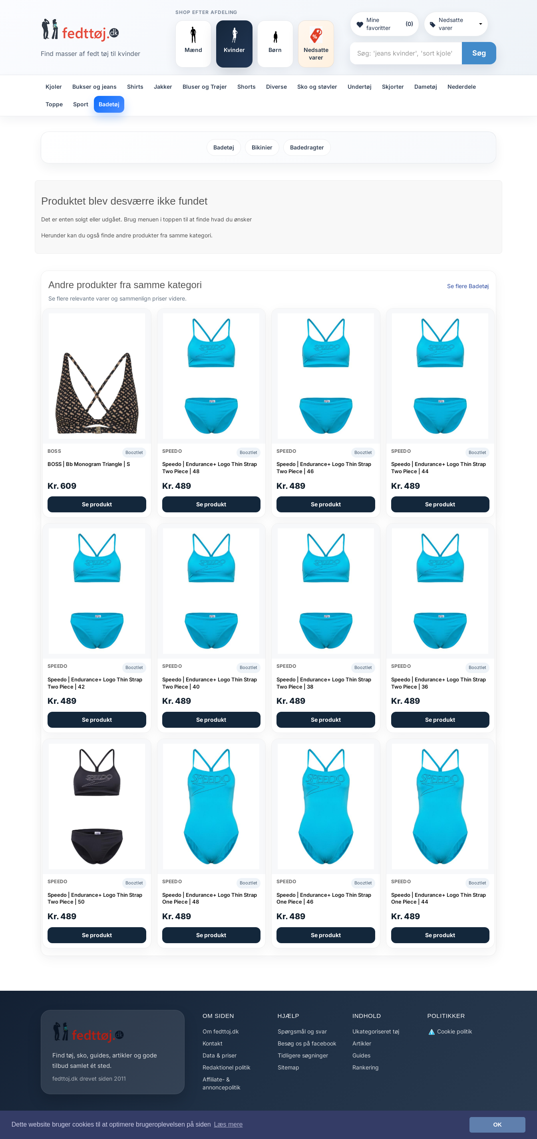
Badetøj (109, 104)
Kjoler (54, 86)
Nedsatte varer (456, 23)
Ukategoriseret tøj (375, 1031)
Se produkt (97, 504)
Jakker (163, 86)
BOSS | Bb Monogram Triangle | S (89, 464)
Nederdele (462, 86)
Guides (361, 1055)
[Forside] (80, 30)
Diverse (276, 86)
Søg (479, 53)
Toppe (54, 104)
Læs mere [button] (228, 1124)
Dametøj (425, 86)
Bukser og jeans (94, 86)
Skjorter (393, 86)
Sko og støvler (317, 86)
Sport (80, 104)
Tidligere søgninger (303, 1055)
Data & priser (220, 1055)
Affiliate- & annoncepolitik (222, 1083)
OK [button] (497, 1124)
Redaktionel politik (227, 1067)
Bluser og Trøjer (205, 86)
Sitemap (288, 1067)
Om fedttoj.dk (221, 1031)
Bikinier (262, 147)
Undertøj (360, 86)
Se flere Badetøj (468, 286)
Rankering (365, 1067)
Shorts (246, 86)
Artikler (361, 1043)
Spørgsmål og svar (302, 1031)
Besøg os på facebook (307, 1043)
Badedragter (307, 147)
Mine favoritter (384, 23)
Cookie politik (450, 1031)
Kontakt (213, 1043)
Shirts (135, 86)
